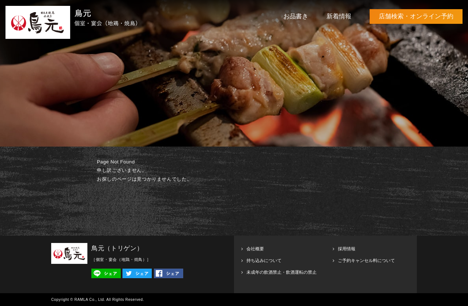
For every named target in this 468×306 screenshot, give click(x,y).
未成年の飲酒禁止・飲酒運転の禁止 (281, 272)
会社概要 (255, 249)
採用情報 (346, 249)
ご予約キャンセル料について (366, 260)
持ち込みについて (264, 260)
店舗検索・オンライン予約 (416, 16)
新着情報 (339, 16)
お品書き (295, 16)
